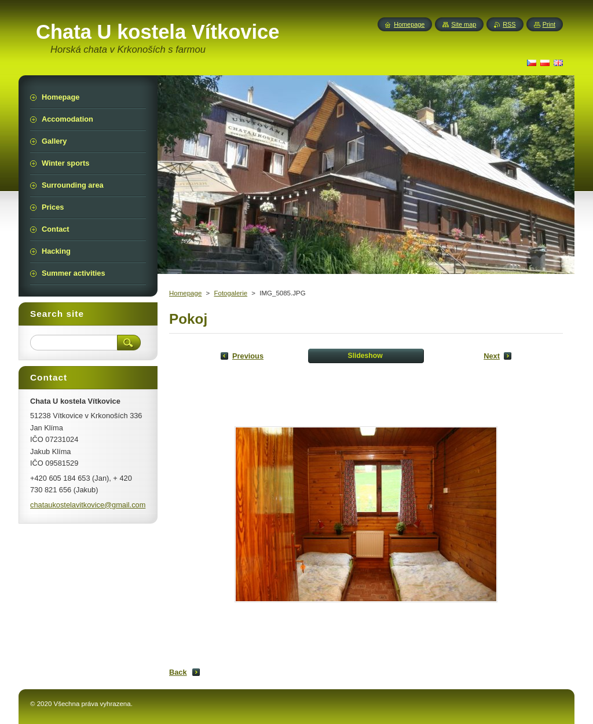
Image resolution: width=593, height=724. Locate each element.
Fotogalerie (230, 293)
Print (549, 24)
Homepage (185, 293)
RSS (509, 24)
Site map (463, 24)
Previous (247, 356)
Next (492, 356)
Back (178, 672)
